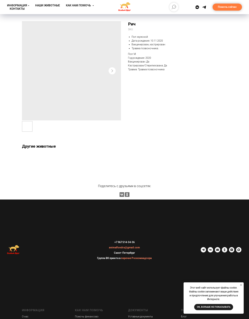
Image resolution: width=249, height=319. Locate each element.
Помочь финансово (87, 316)
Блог (184, 316)
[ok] (224, 251)
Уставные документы (140, 316)
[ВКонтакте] (197, 7)
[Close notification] (241, 285)
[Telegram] (204, 7)
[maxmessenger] (238, 251)
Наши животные (47, 5)
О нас (25, 316)
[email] (217, 251)
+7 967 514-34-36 (124, 242)
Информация (17, 5)
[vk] (210, 251)
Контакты (17, 8)
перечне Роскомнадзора (136, 258)
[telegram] (203, 251)
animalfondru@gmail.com (124, 247)
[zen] (231, 251)
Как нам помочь (79, 5)
